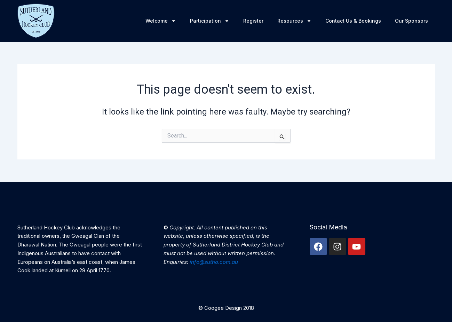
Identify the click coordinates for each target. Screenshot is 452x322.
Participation (209, 21)
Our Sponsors (411, 21)
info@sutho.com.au (214, 262)
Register (253, 21)
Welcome (160, 21)
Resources (294, 21)
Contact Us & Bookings (353, 21)
